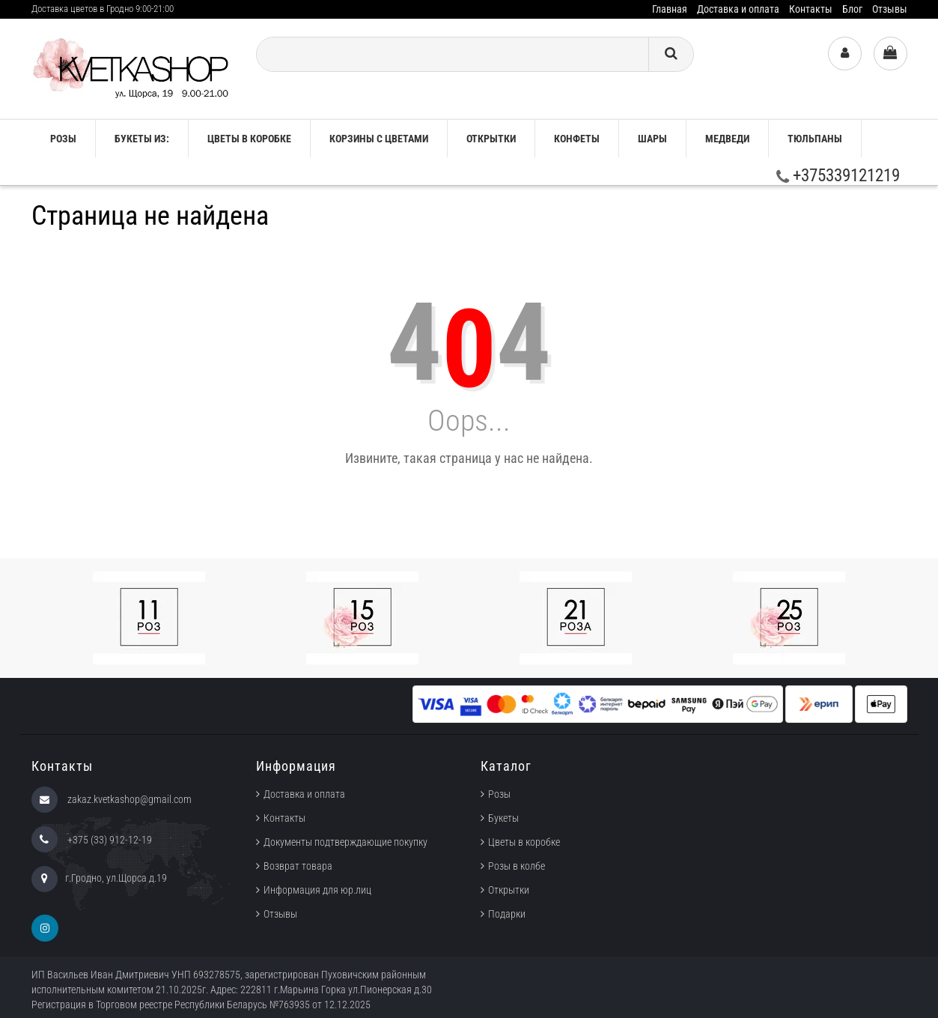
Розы (499, 794)
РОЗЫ (63, 139)
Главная (669, 9)
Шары (652, 139)
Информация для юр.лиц (317, 890)
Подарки (507, 914)
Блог (852, 9)
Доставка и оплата (738, 9)
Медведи (727, 139)
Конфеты (577, 139)
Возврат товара (298, 866)
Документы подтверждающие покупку (345, 842)
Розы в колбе (516, 866)
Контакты (810, 9)
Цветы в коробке (249, 139)
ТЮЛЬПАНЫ (815, 139)
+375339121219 (838, 176)
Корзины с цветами (378, 139)
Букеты (503, 818)
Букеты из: (142, 139)
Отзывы (889, 9)
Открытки (491, 139)
